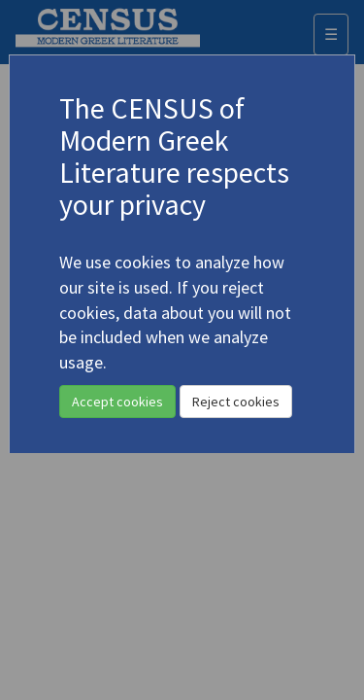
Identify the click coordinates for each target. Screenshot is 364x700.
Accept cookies (117, 401)
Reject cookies (236, 401)
